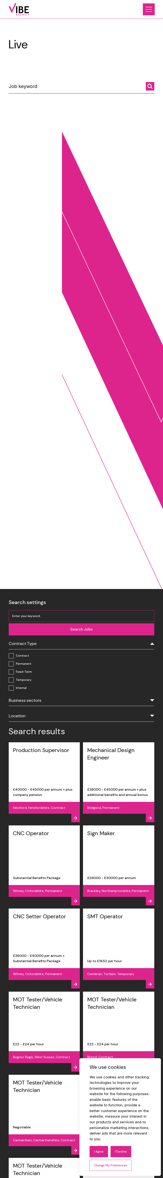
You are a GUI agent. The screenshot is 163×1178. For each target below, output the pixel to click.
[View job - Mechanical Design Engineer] (118, 782)
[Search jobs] (150, 86)
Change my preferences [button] (110, 1165)
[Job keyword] (81, 88)
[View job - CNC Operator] (44, 865)
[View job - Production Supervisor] (44, 782)
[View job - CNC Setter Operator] (44, 948)
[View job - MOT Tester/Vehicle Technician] (44, 1032)
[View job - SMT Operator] (118, 948)
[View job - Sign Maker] (118, 865)
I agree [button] (99, 1151)
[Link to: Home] (19, 9)
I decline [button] (121, 1151)
